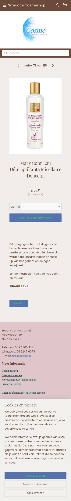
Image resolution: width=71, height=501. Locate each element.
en (20, 375)
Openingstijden (10, 370)
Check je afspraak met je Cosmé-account (23, 392)
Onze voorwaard (10, 375)
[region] (35, 454)
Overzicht (18, 303)
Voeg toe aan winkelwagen (35, 218)
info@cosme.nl (21, 356)
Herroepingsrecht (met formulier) (19, 379)
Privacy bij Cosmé (11, 384)
